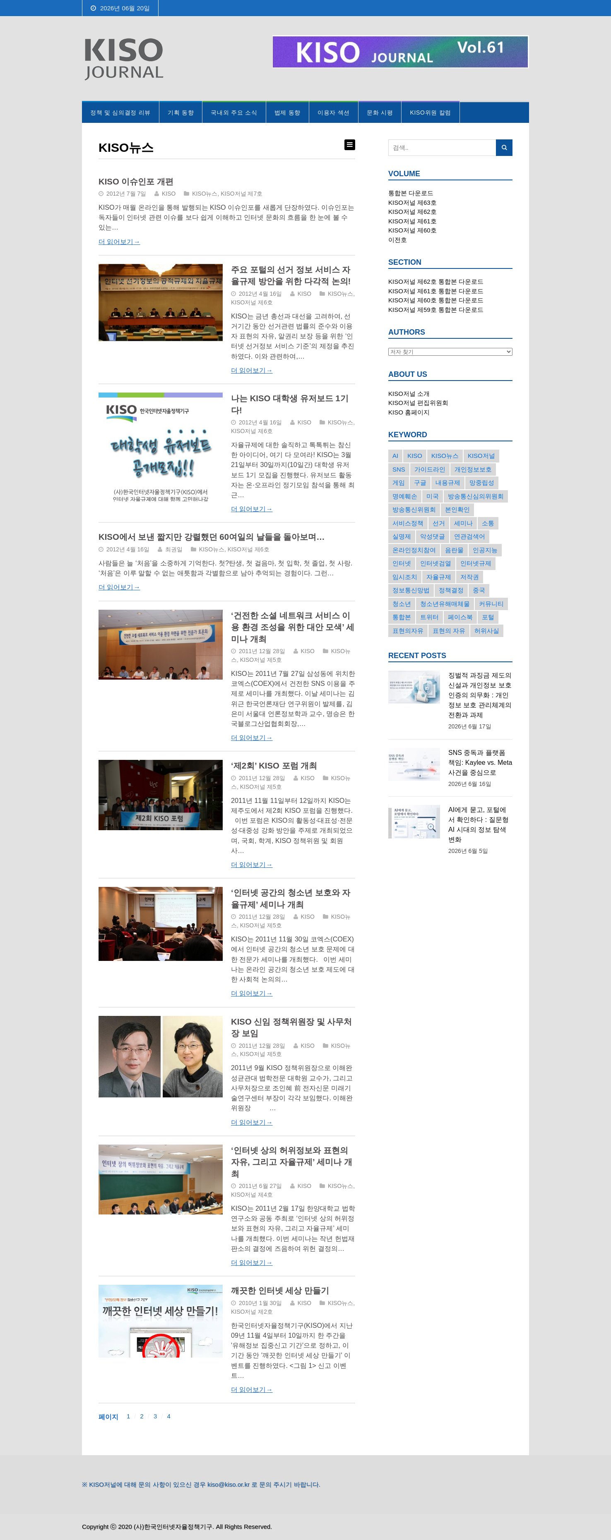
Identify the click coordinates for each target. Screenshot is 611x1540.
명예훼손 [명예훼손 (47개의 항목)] (404, 496)
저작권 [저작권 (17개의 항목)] (469, 576)
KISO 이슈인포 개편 (136, 181)
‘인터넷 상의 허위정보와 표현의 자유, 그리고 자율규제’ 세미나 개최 (291, 1162)
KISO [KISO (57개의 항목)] (414, 455)
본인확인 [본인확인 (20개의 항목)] (457, 509)
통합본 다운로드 (410, 192)
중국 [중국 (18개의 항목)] (479, 590)
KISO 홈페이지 (409, 412)
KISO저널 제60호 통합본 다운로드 (436, 300)
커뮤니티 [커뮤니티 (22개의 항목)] (491, 603)
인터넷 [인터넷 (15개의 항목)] (401, 563)
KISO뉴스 (204, 193)
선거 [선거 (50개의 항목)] (439, 523)
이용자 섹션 (334, 112)
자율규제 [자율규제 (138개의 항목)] (438, 576)
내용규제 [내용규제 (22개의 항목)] (447, 482)
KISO (169, 193)
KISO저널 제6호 (252, 302)
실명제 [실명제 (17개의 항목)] (401, 536)
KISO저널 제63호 (412, 202)
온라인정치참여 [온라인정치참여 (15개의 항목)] (414, 549)
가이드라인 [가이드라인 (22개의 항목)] (429, 469)
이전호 (397, 239)
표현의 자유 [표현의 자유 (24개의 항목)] (449, 630)
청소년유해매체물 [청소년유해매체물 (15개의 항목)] (445, 603)
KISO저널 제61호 (412, 221)
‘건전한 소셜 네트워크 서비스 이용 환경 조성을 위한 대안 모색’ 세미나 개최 (292, 627)
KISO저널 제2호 (252, 1311)
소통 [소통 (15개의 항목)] (488, 523)
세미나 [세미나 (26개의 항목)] (463, 523)
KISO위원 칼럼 (430, 112)
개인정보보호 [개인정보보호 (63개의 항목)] (473, 469)
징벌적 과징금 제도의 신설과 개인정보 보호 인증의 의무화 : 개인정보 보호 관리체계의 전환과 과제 (480, 695)
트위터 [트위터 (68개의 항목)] (429, 616)
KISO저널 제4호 (252, 1194)
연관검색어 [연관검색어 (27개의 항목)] (469, 536)
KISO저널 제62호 (412, 211)
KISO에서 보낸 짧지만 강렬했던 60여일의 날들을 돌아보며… (212, 536)
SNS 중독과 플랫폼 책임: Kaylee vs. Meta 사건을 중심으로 (480, 762)
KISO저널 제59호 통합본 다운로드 (436, 309)
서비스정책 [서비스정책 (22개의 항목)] (407, 523)
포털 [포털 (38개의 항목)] (488, 616)
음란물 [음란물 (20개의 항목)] (454, 549)
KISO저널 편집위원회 (418, 402)
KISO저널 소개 (409, 393)
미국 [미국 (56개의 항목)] (432, 496)
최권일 (174, 549)
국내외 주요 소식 (234, 112)
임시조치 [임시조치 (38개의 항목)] (404, 576)
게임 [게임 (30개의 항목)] (398, 482)
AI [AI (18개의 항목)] (395, 455)
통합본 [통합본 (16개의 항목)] (401, 616)
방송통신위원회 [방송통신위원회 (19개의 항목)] (414, 509)
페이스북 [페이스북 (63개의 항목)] (460, 616)
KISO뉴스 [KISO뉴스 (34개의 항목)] (445, 455)
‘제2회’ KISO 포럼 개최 (274, 765)
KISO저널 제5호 (261, 659)
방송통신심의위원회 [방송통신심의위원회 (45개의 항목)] (476, 496)
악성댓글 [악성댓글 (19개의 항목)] (432, 536)
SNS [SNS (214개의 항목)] (398, 469)
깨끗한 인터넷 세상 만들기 (280, 1290)
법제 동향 (287, 112)
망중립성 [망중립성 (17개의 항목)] (481, 482)
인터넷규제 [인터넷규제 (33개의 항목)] (475, 563)
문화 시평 (380, 112)
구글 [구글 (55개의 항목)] (420, 482)
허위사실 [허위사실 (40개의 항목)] (486, 630)
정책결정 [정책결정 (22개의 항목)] (451, 590)
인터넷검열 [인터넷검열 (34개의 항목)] (435, 563)
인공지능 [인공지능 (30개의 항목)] (485, 549)
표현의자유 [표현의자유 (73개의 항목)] (407, 630)
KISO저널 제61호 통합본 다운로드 (436, 291)
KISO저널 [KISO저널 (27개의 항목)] (481, 455)
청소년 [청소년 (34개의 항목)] (401, 603)
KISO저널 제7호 (241, 193)
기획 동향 (181, 112)
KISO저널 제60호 (412, 230)
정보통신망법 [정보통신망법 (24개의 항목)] (411, 590)
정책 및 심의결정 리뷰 (120, 112)
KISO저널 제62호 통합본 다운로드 (436, 281)
